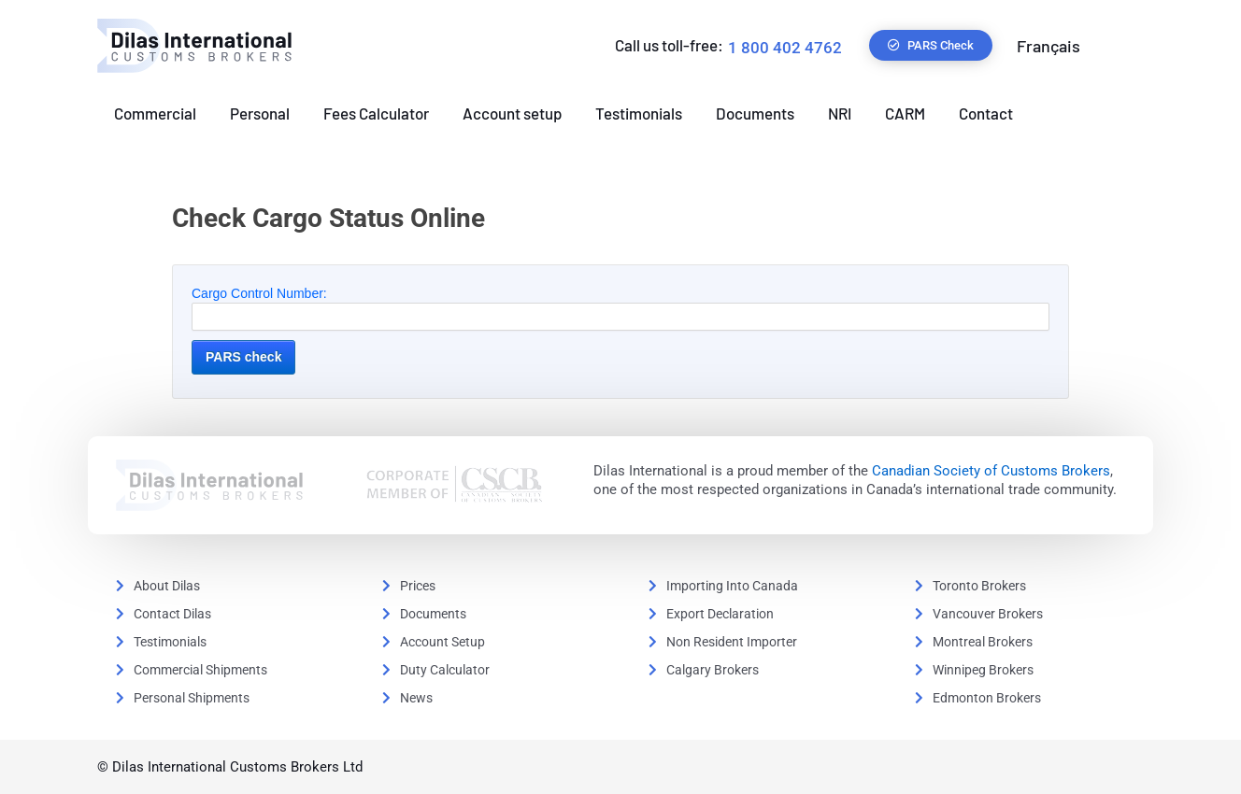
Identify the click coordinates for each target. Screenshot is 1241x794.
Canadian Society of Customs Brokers (991, 470)
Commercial (155, 113)
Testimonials (638, 113)
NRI (839, 113)
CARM (905, 113)
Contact (986, 113)
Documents (755, 113)
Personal (260, 113)
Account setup (512, 113)
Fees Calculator (376, 113)
